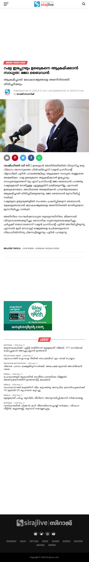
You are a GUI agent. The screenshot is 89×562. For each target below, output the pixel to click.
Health (23, 541)
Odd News (40, 545)
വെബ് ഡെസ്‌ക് (25, 94)
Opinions (52, 545)
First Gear (34, 541)
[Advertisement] (44, 38)
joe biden (29, 249)
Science (45, 541)
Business (66, 541)
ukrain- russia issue (48, 249)
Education (78, 541)
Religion (55, 541)
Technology (11, 541)
